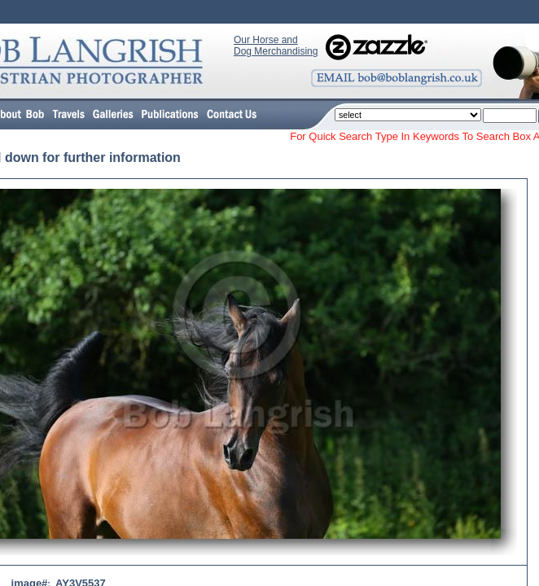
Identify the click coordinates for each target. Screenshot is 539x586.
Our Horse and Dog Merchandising (276, 45)
